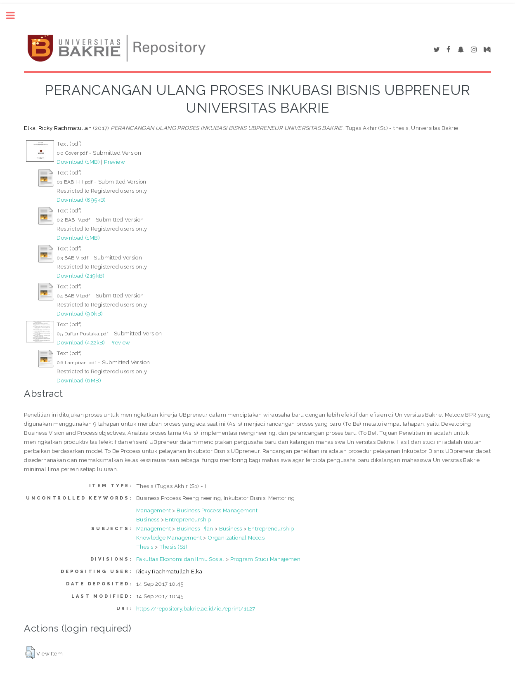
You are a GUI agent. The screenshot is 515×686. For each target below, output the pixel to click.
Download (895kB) (81, 199)
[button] (30, 652)
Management (153, 510)
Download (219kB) (80, 275)
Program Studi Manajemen (265, 559)
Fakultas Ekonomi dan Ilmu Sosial (180, 559)
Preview (114, 161)
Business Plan (195, 528)
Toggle (15, 15)
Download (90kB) (80, 313)
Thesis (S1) (173, 546)
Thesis (144, 546)
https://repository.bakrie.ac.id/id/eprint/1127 (195, 608)
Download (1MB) (78, 161)
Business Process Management (217, 510)
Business (147, 519)
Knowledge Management (169, 537)
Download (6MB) (79, 380)
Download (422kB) (81, 342)
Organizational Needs (236, 537)
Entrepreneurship (188, 519)
